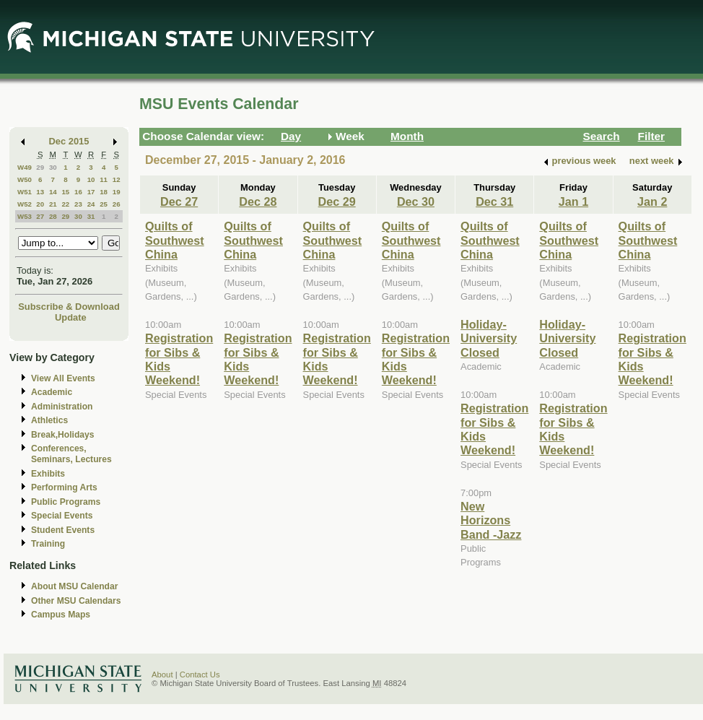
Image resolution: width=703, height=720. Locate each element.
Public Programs (65, 502)
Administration (61, 407)
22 (65, 204)
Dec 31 (494, 201)
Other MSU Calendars (76, 601)
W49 (24, 167)
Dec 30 (416, 201)
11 (104, 179)
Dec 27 (179, 201)
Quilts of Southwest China (174, 240)
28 (53, 216)
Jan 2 (652, 201)
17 (91, 192)
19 (117, 192)
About (162, 674)
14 (53, 192)
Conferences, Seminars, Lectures (71, 453)
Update (71, 317)
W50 (24, 179)
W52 (24, 204)
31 (91, 216)
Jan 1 (573, 201)
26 (117, 204)
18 (104, 192)
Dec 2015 (69, 141)
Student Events (63, 530)
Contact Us (200, 674)
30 (53, 167)
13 (40, 192)
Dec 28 (257, 201)
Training (48, 544)
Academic (51, 392)
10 (91, 179)
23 (78, 204)
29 (40, 167)
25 (104, 204)
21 (53, 204)
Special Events (61, 516)
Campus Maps (60, 615)
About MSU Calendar (74, 586)
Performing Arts (64, 487)
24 (91, 204)
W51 (24, 192)
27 (40, 216)
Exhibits (48, 474)
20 (40, 204)
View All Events (63, 378)
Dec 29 (337, 201)
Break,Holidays (63, 435)
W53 (24, 216)
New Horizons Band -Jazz (490, 520)
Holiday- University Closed (488, 338)
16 (78, 192)
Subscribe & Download (69, 306)
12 (117, 179)
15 (65, 192)
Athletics (49, 420)
